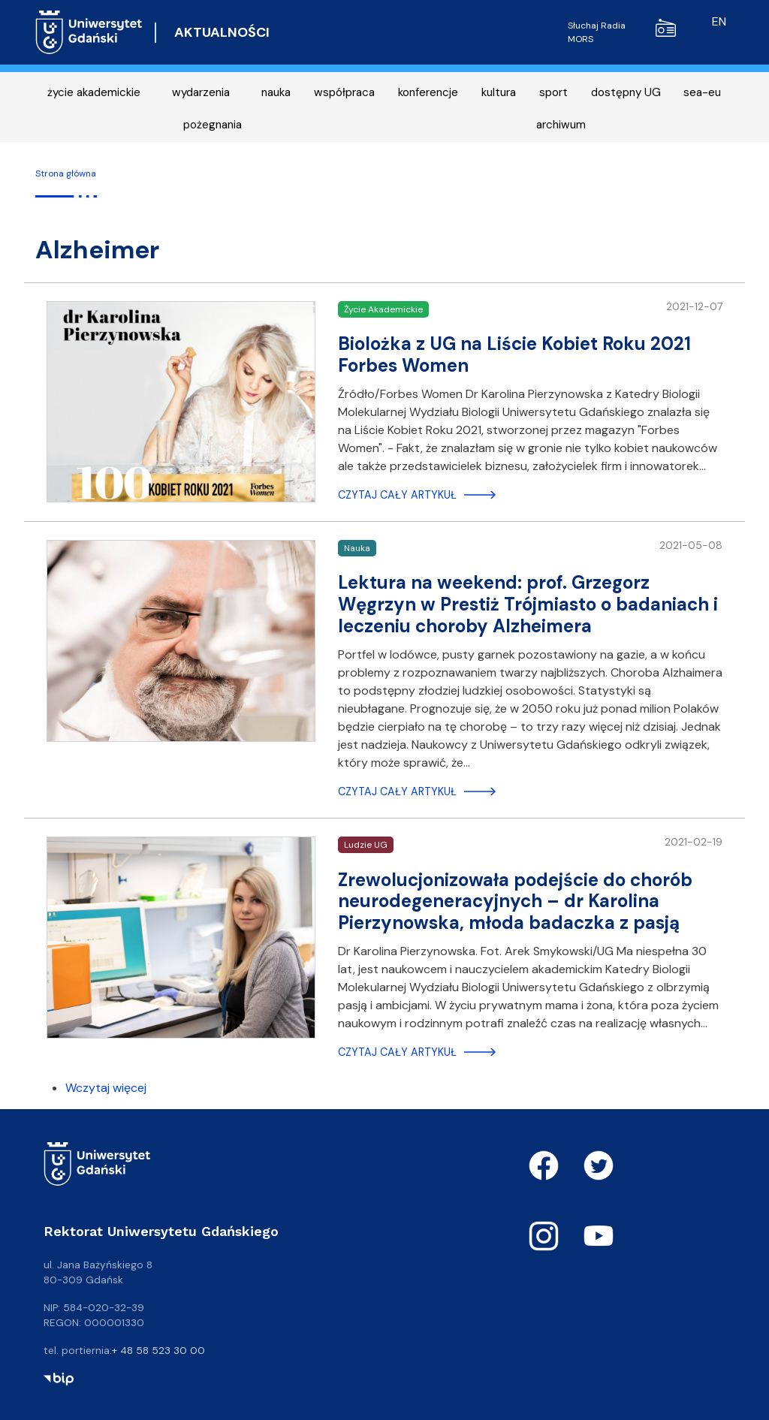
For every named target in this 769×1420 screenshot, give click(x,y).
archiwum (561, 124)
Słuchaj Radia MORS (622, 32)
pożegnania (212, 124)
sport (553, 92)
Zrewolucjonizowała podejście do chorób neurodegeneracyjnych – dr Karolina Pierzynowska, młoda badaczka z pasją (515, 901)
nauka (276, 92)
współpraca (344, 92)
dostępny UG (626, 92)
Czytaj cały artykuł (397, 495)
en (719, 21)
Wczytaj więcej (105, 1088)
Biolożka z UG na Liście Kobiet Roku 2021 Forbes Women (514, 354)
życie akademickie (93, 92)
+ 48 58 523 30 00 (158, 1350)
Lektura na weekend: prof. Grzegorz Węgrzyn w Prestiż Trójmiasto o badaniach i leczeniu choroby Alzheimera (528, 604)
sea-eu (702, 92)
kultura (498, 92)
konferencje (428, 92)
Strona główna (65, 173)
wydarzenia (201, 92)
